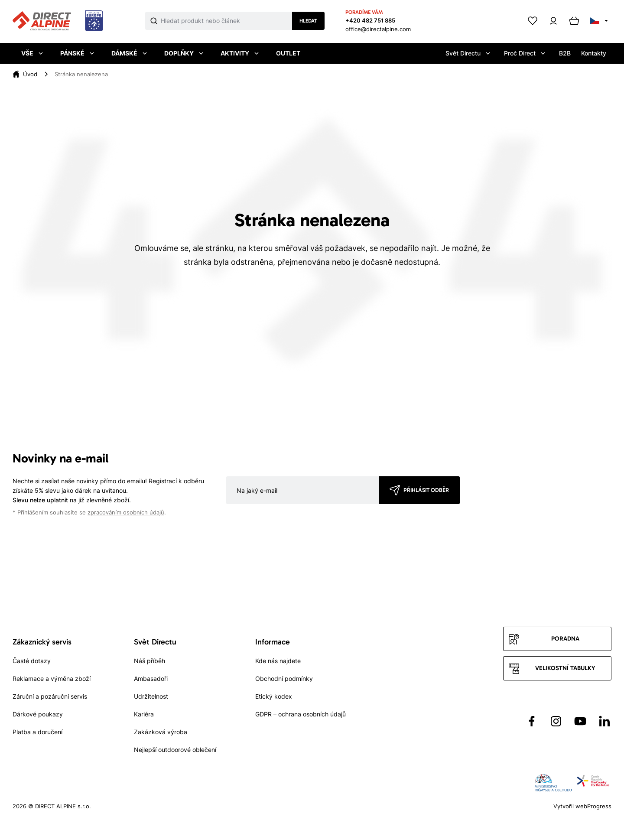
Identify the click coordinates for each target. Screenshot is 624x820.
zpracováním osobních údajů (126, 512)
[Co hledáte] (226, 21)
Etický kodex (273, 696)
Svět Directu (467, 53)
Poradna (565, 638)
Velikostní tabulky (565, 668)
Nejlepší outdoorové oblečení (175, 749)
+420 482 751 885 (370, 20)
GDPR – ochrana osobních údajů (300, 714)
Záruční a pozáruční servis (50, 696)
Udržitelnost (151, 696)
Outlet (288, 53)
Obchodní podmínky (284, 678)
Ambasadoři (151, 678)
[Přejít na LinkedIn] (604, 721)
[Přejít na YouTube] (580, 721)
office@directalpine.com (378, 29)
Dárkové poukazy (38, 714)
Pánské (77, 53)
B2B (565, 53)
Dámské (129, 53)
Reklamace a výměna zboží (52, 678)
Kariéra (144, 714)
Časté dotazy (32, 660)
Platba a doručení (37, 731)
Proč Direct (524, 53)
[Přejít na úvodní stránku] (58, 21)
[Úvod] (30, 74)
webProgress (593, 806)
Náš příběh (149, 660)
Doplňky (183, 53)
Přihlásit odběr (426, 490)
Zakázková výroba (160, 731)
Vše (32, 53)
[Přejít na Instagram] (556, 721)
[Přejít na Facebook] (532, 721)
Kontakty (593, 53)
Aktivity (240, 53)
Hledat (308, 21)
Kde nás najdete (278, 660)
